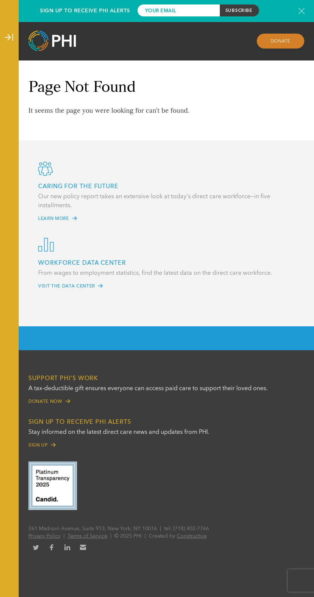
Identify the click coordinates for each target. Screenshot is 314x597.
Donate (281, 41)
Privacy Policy (44, 536)
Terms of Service (87, 536)
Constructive (192, 536)
